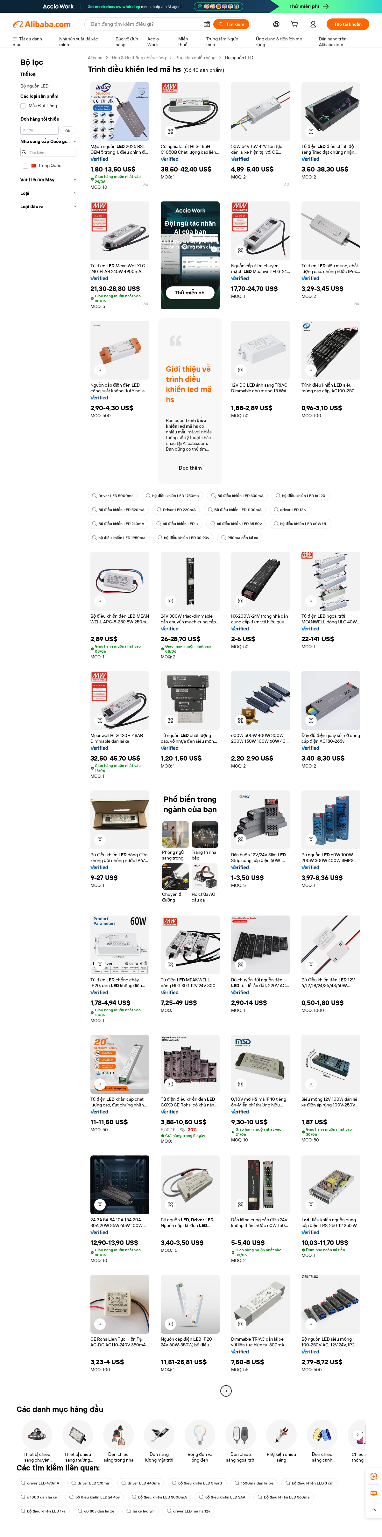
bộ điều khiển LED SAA (222, 1497)
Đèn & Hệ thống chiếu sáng (139, 57)
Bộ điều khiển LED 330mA (237, 495)
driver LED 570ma (90, 1483)
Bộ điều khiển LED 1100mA (235, 509)
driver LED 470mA (40, 1483)
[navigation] (48, 725)
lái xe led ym (140, 1511)
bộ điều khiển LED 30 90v (183, 537)
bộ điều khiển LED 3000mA (159, 1497)
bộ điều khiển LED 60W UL (300, 523)
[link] (373, 1476)
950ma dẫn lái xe (239, 537)
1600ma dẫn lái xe (254, 1483)
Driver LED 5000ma (113, 495)
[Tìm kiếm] (231, 24)
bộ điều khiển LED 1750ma (172, 495)
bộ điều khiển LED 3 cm (310, 1483)
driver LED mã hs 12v (188, 1511)
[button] (207, 24)
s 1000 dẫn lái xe (39, 1497)
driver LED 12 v (290, 509)
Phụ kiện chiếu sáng (195, 57)
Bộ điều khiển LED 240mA (118, 523)
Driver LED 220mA (176, 509)
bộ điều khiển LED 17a (43, 1511)
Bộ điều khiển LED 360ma (284, 1497)
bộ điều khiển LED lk (177, 523)
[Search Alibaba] (144, 24)
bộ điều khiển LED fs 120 (300, 495)
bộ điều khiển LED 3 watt (197, 1483)
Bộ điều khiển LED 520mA (118, 509)
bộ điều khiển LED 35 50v (236, 523)
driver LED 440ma (140, 1483)
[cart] (296, 25)
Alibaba (95, 57)
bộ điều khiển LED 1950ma (118, 537)
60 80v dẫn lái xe (96, 1511)
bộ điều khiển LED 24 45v (94, 1497)
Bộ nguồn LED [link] (239, 57)
